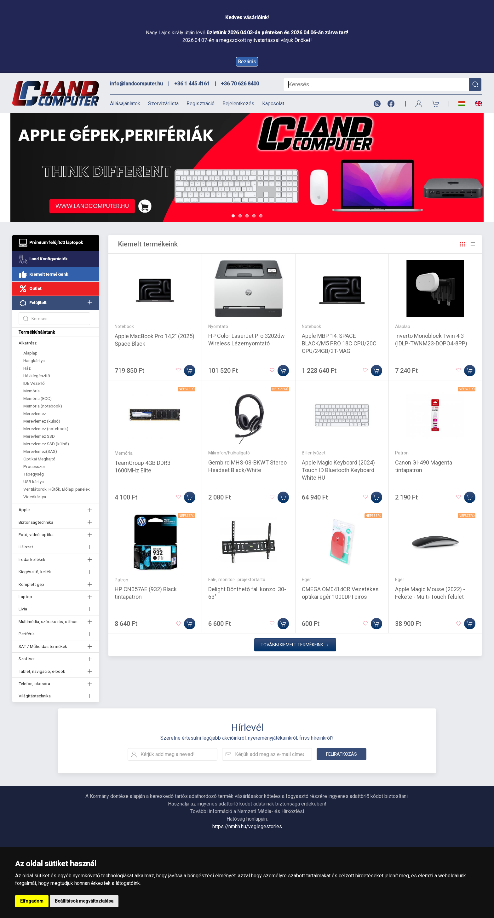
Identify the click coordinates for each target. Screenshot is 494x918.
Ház (27, 368)
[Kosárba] (189, 370)
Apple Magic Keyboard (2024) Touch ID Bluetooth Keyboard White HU (338, 470)
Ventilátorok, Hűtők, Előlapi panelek (56, 489)
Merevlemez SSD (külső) (46, 443)
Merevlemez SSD (39, 436)
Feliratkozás (341, 754)
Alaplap (30, 352)
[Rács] (463, 244)
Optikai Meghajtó (39, 458)
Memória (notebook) (42, 405)
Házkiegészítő (36, 375)
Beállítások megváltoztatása (84, 901)
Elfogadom (31, 901)
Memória (31, 390)
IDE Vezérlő (34, 383)
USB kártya (33, 481)
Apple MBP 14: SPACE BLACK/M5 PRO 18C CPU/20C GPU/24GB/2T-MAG (339, 343)
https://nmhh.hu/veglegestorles (247, 826)
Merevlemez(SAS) (40, 451)
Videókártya (34, 496)
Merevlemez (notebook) (45, 428)
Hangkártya (34, 360)
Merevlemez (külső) (41, 421)
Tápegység (33, 473)
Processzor (34, 466)
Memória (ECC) (37, 398)
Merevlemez (34, 413)
